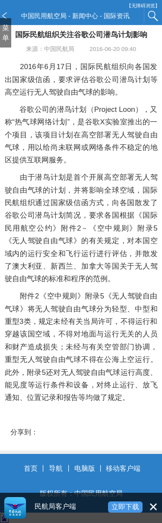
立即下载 (125, 506)
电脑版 (84, 468)
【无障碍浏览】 (143, 6)
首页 (31, 468)
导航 (56, 468)
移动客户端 (123, 468)
